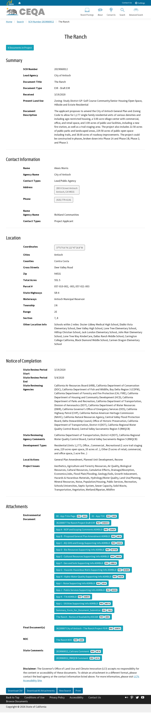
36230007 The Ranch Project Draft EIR (82, 523)
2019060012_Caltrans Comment (78, 651)
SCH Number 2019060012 (41, 22)
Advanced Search (136, 11)
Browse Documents (17, 702)
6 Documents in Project (20, 48)
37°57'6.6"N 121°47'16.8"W (69, 248)
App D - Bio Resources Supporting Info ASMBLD (87, 550)
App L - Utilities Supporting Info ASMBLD (83, 604)
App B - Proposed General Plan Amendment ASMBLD (89, 536)
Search (122, 11)
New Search (65, 691)
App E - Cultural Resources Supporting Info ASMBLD (89, 556)
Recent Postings (87, 11)
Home (9, 22)
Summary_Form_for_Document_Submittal (84, 610)
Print (78, 691)
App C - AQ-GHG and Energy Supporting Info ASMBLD (89, 543)
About (100, 11)
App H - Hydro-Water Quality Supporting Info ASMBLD (90, 577)
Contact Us (127, 2)
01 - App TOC (104, 516)
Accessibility (76, 698)
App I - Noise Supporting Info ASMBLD (81, 583)
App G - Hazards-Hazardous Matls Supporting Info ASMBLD (93, 570)
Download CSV (15, 691)
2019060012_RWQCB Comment (78, 658)
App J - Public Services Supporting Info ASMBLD (86, 590)
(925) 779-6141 (63, 200)
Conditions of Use (34, 698)
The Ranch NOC (70, 640)
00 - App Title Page (71, 516)
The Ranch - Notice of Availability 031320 (83, 617)
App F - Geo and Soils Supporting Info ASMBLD (86, 563)
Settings (140, 2)
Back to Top (12, 698)
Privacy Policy (57, 698)
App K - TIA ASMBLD (73, 597)
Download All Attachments (41, 691)
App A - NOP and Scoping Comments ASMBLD (86, 530)
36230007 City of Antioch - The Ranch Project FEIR (88, 628)
